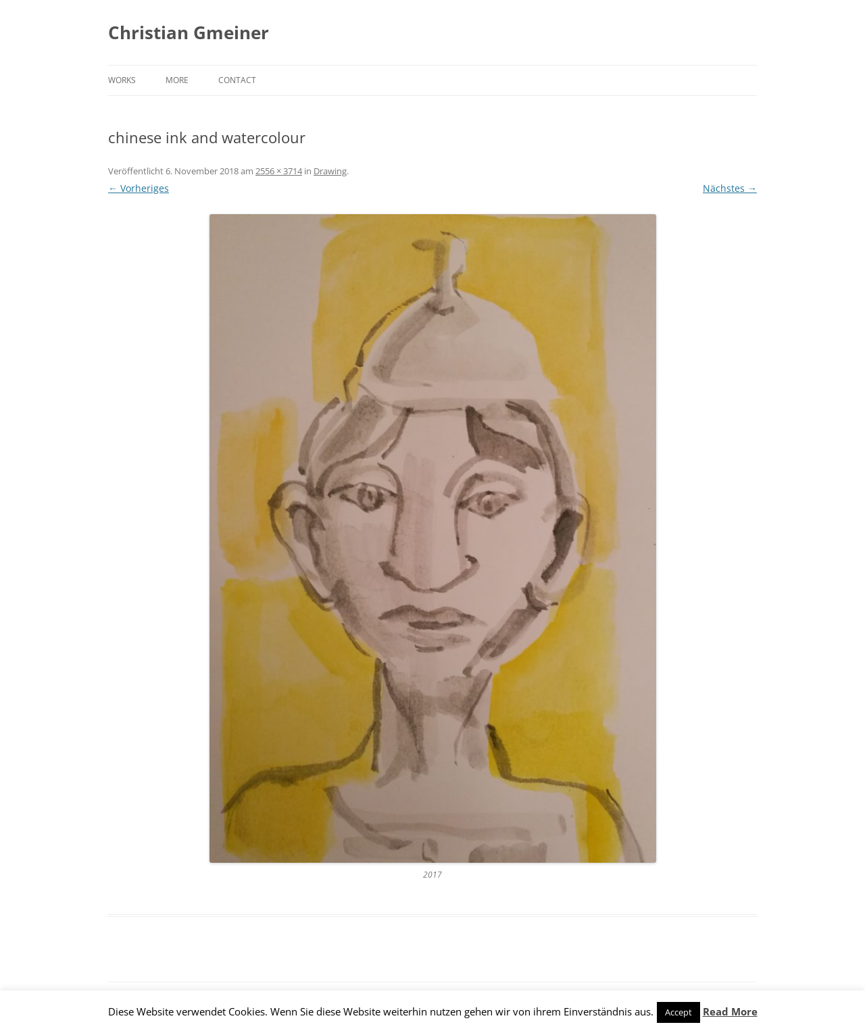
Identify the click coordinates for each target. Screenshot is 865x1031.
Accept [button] (678, 1012)
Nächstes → (730, 188)
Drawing (330, 171)
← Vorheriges (138, 188)
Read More (730, 1011)
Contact (237, 80)
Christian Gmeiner (188, 32)
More (177, 80)
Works (122, 80)
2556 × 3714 (278, 171)
